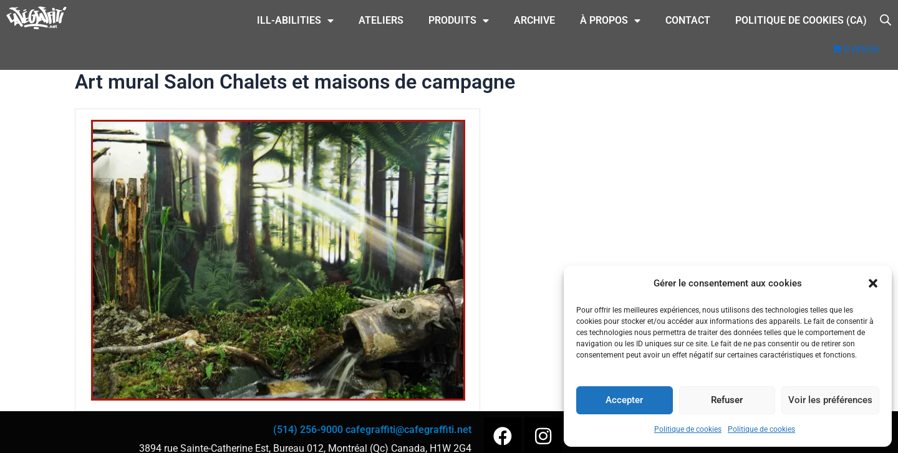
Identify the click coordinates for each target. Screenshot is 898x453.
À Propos (610, 20)
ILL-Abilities (295, 20)
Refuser (727, 400)
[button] (873, 283)
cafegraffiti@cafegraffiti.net (408, 430)
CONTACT (687, 20)
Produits (458, 20)
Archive (534, 20)
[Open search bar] (885, 19)
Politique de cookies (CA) (801, 20)
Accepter (624, 400)
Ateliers (381, 20)
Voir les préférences (830, 400)
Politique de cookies (688, 429)
